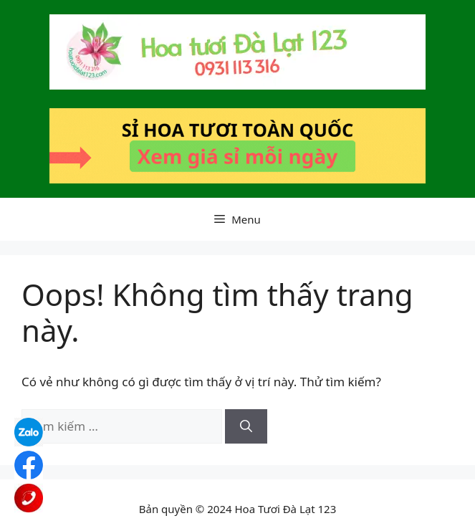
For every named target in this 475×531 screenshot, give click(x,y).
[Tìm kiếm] (246, 426)
